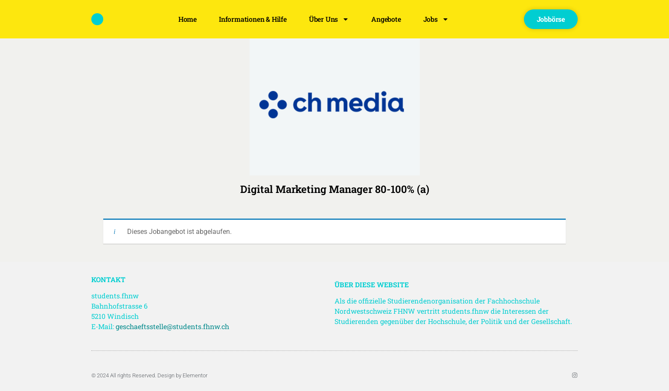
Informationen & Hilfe (253, 19)
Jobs (436, 19)
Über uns (329, 19)
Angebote (386, 19)
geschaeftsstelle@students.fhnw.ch (172, 326)
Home (187, 19)
